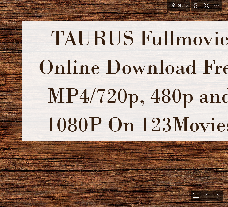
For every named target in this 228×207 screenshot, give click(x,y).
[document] (114, 103)
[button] (178, 5)
